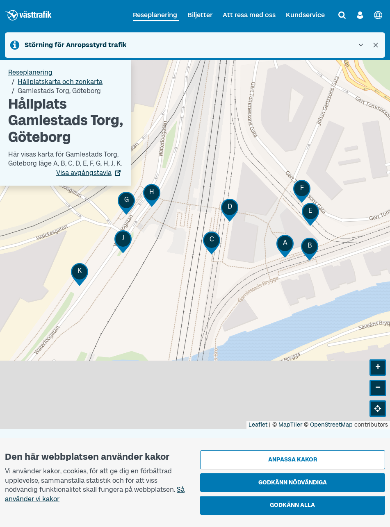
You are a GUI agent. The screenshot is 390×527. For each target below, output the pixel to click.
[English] (378, 15)
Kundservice (305, 15)
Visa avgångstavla (84, 173)
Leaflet (258, 424)
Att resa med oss (249, 15)
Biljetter (199, 15)
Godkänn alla (292, 505)
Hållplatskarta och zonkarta (60, 82)
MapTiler (290, 424)
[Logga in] (360, 15)
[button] (285, 246)
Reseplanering (155, 15)
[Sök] (342, 15)
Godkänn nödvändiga (292, 482)
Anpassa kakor (292, 459)
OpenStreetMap (331, 424)
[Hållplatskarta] (195, 244)
